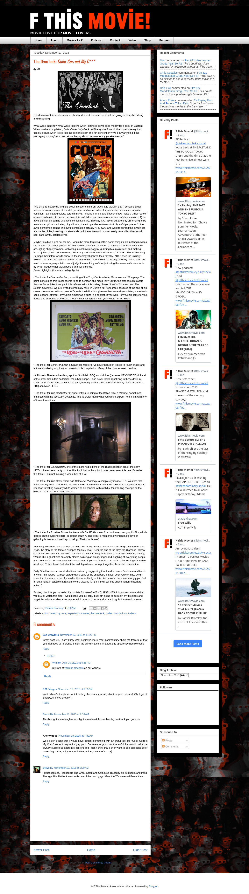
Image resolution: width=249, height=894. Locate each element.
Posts (167, 740)
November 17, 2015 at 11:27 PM (78, 634)
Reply (46, 648)
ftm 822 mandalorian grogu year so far (183, 74)
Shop (147, 40)
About (54, 40)
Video (132, 40)
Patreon (164, 40)
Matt (162, 60)
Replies (51, 656)
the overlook (97, 613)
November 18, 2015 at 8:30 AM (71, 767)
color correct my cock (54, 613)
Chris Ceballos (169, 72)
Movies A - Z (74, 40)
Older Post (140, 850)
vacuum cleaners (73, 667)
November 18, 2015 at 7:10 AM (71, 714)
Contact (115, 40)
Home (38, 40)
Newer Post (41, 850)
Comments (170, 746)
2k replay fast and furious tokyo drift (186, 102)
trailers (132, 613)
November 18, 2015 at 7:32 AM (76, 735)
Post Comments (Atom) (98, 862)
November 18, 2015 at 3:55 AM (75, 689)
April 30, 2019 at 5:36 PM (76, 662)
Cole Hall (165, 88)
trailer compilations (116, 613)
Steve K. (48, 767)
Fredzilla (48, 714)
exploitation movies (78, 613)
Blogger (153, 886)
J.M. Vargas (50, 689)
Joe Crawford (51, 634)
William (56, 662)
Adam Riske (167, 100)
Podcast (96, 40)
